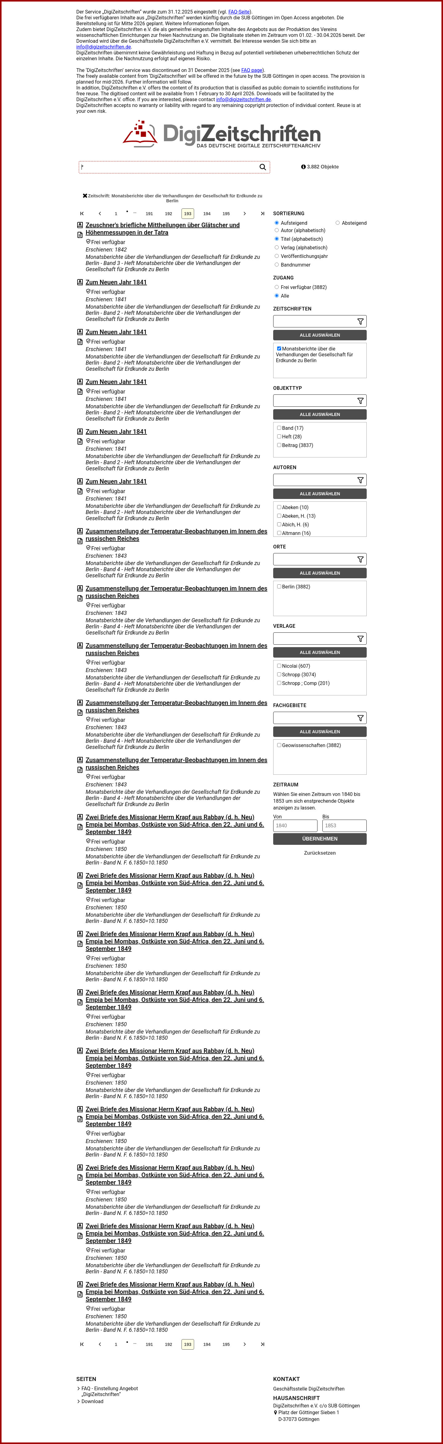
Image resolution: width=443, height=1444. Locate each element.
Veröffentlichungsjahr (301, 256)
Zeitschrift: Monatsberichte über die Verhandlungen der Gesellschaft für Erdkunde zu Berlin (172, 198)
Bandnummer (292, 265)
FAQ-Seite (238, 12)
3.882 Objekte (320, 166)
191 (149, 213)
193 (187, 213)
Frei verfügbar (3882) (301, 287)
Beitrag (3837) (295, 445)
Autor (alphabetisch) (300, 230)
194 (206, 213)
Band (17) (290, 428)
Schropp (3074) (296, 675)
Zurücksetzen (320, 853)
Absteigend (351, 223)
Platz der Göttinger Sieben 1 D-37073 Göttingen (308, 1416)
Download (92, 1401)
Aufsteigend (291, 223)
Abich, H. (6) (293, 525)
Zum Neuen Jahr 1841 (116, 282)
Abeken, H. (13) (296, 516)
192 (168, 213)
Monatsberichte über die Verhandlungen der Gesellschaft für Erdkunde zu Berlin (314, 354)
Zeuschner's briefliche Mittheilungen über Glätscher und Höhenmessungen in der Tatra (163, 228)
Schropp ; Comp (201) (303, 683)
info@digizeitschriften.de (103, 47)
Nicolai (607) (293, 666)
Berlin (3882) (293, 587)
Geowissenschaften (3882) (309, 745)
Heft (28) (289, 437)
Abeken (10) (293, 507)
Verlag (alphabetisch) (301, 248)
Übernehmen (320, 838)
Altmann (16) (294, 533)
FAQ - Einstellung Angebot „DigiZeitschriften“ (110, 1391)
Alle (282, 296)
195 (225, 213)
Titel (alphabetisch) (299, 239)
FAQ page (251, 70)
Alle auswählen (320, 335)
